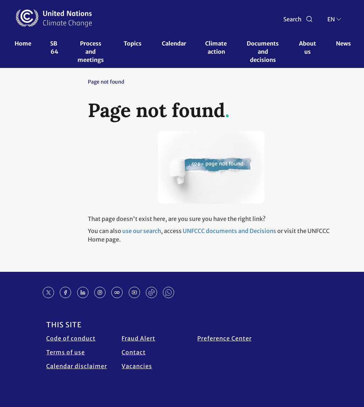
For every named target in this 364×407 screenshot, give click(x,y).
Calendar (174, 43)
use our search (141, 230)
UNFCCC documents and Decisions (229, 230)
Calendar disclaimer (76, 366)
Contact (134, 352)
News (343, 43)
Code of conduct (71, 338)
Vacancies (137, 366)
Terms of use (65, 352)
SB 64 (54, 47)
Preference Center (224, 338)
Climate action (216, 47)
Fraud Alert (138, 338)
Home (23, 43)
